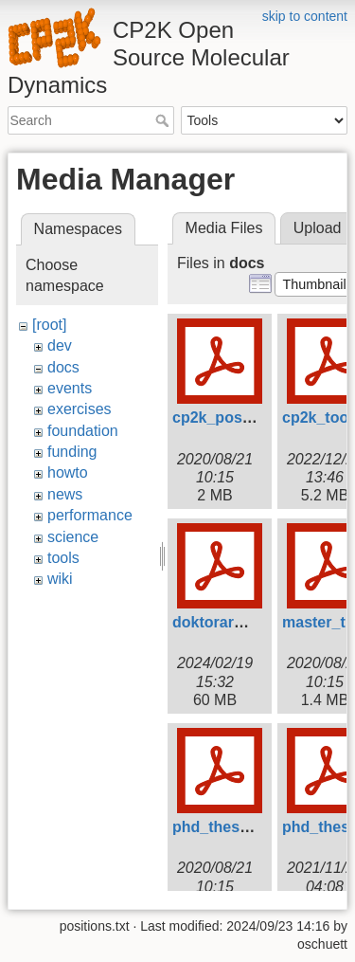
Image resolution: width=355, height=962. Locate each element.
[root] (49, 325)
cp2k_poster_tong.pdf (251, 417)
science (72, 537)
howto (67, 472)
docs (63, 367)
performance (90, 515)
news (64, 494)
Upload (317, 228)
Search (164, 120)
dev (59, 345)
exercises (79, 409)
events (69, 388)
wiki (60, 579)
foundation (82, 431)
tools (63, 558)
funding (72, 452)
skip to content (304, 16)
